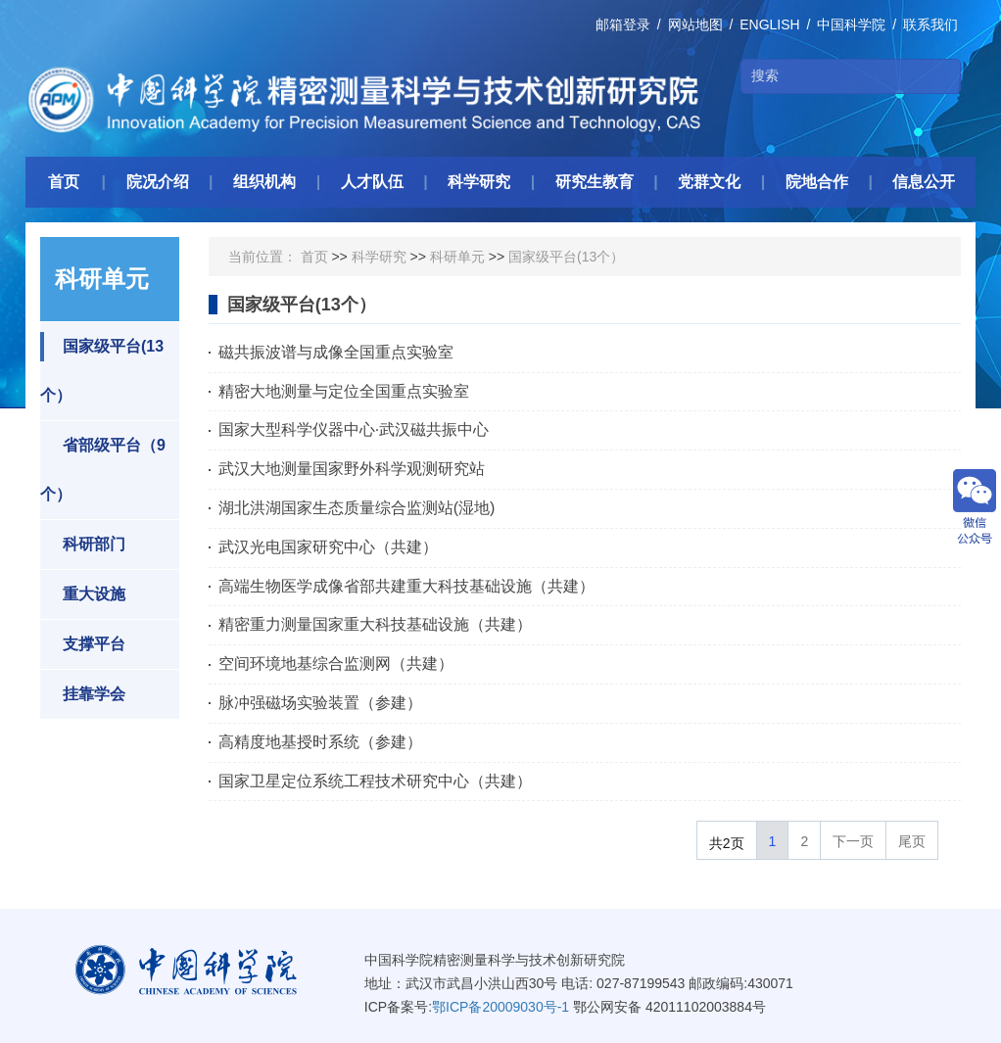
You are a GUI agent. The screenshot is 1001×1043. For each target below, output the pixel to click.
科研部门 (82, 544)
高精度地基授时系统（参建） (320, 742)
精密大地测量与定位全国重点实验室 (343, 391)
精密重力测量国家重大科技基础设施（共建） (375, 624)
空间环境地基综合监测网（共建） (335, 663)
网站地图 (695, 24)
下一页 (853, 841)
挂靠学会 (82, 694)
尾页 (912, 841)
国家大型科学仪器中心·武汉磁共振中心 (353, 429)
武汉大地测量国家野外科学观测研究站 (351, 468)
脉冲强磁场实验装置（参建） (320, 702)
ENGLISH (769, 24)
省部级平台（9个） (103, 466)
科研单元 (457, 256)
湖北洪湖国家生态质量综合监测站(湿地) (357, 507)
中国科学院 (851, 24)
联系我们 (930, 24)
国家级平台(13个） (102, 367)
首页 (314, 256)
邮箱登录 (623, 24)
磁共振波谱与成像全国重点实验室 (335, 352)
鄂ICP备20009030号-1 (500, 1007)
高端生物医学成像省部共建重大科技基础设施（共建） (406, 586)
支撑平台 (82, 644)
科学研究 (379, 256)
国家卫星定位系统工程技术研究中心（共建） (375, 781)
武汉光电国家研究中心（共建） (328, 547)
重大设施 (82, 594)
